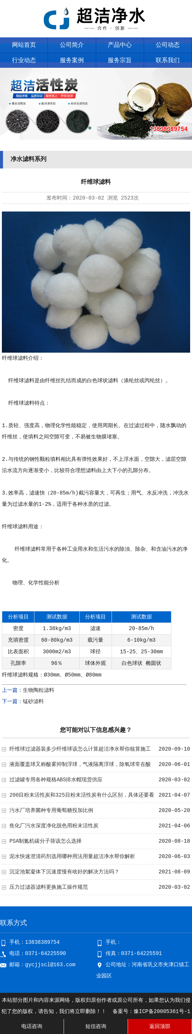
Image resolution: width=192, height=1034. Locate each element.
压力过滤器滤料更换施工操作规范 (48, 887)
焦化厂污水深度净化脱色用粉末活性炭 (53, 826)
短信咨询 (95, 1027)
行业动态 (24, 60)
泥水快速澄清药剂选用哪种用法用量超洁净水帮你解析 (72, 857)
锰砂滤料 (33, 702)
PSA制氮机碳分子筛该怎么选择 (45, 841)
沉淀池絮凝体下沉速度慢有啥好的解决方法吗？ (64, 872)
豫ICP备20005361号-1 (162, 1012)
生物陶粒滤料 (38, 690)
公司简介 (72, 45)
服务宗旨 (120, 60)
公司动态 (168, 45)
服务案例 (72, 60)
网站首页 (24, 45)
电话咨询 (31, 1027)
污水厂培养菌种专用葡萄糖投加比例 (51, 810)
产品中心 (120, 45)
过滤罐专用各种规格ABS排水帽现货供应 (56, 780)
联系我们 (168, 60)
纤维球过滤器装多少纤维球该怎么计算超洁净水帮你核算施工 (80, 749)
